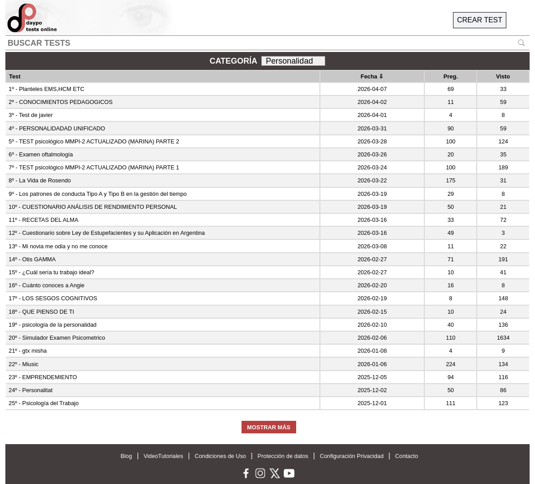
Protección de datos (283, 456)
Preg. (451, 76)
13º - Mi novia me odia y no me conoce (58, 246)
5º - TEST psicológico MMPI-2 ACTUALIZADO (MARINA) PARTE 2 (94, 141)
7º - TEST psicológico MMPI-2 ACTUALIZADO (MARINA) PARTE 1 (94, 167)
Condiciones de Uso (220, 456)
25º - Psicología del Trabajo (43, 403)
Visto (503, 76)
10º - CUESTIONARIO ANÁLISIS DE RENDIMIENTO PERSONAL (93, 206)
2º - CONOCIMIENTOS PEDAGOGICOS (60, 102)
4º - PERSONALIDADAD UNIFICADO (57, 128)
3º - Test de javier (30, 115)
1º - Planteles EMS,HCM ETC (46, 89)
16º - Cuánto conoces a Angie (46, 285)
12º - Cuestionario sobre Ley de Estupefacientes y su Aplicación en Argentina (107, 232)
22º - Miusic (24, 364)
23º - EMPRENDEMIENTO (43, 377)
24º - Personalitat (30, 390)
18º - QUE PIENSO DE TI (41, 311)
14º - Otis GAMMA (32, 259)
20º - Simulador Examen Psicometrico (57, 337)
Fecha (372, 76)
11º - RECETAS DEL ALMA (43, 219)
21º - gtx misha (28, 350)
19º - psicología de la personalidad (52, 324)
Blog (126, 456)
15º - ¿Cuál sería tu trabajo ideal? (51, 272)
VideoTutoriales (163, 456)
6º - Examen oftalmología (41, 154)
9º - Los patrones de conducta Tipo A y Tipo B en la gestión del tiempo (97, 193)
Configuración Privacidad (352, 456)
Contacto (406, 456)
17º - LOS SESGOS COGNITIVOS (53, 298)
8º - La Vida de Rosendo (40, 180)
